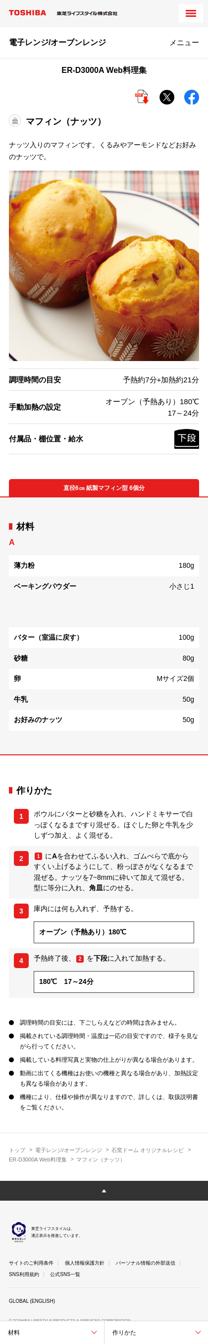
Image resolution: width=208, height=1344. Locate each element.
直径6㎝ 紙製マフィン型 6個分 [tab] (104, 488)
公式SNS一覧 (65, 1274)
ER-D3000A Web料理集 (38, 1159)
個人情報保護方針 (84, 1263)
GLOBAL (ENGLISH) (32, 1301)
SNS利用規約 (24, 1274)
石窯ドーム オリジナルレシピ (147, 1150)
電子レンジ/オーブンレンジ (68, 1150)
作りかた (124, 1332)
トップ (17, 1150)
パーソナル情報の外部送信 (145, 1263)
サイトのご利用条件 (31, 1263)
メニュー (184, 42)
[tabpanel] (104, 625)
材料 (14, 1332)
